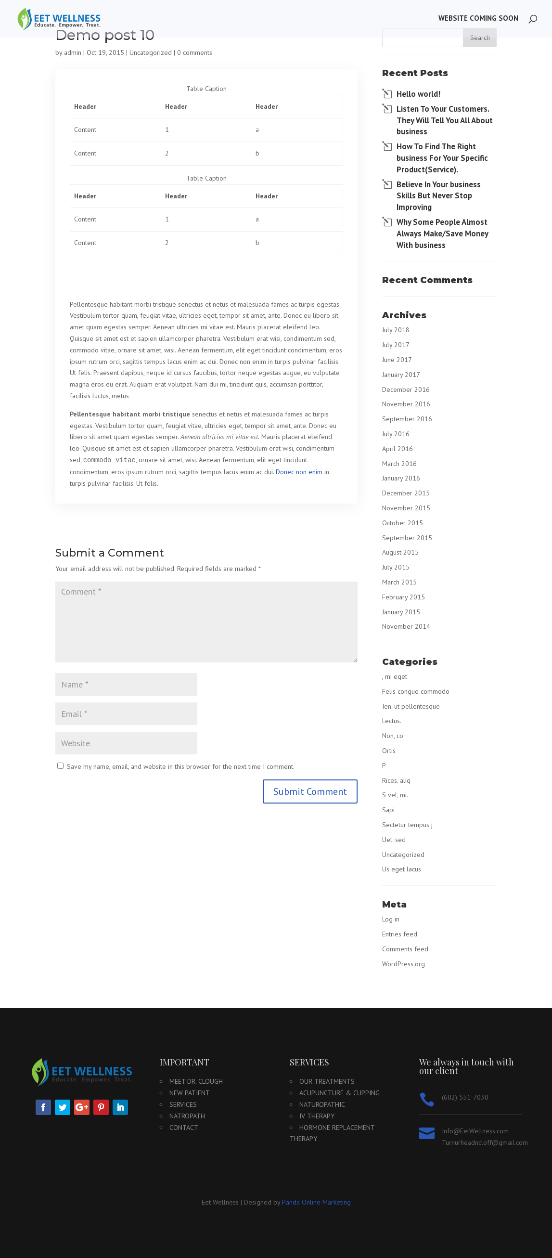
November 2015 (406, 508)
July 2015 (396, 567)
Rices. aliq (396, 780)
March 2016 (399, 463)
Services (183, 1104)
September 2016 (407, 419)
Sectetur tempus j (407, 824)
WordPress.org (403, 964)
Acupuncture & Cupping (339, 1093)
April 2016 (397, 448)
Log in (390, 919)
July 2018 (396, 329)
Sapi (388, 809)
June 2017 (397, 359)
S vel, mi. (395, 795)
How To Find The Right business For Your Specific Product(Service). (442, 158)
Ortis (389, 750)
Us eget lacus (401, 869)
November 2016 (406, 404)
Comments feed (405, 949)
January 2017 (401, 374)
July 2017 (396, 344)
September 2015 (407, 537)
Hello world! (418, 94)
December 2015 (406, 493)
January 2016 (401, 478)
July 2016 (396, 433)
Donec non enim (299, 471)
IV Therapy (316, 1116)
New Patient (189, 1093)
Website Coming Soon (478, 20)
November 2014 (406, 626)
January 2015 (401, 612)
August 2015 (400, 552)
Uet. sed (394, 839)
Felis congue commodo (415, 691)
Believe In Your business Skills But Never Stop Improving (439, 196)
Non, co (392, 735)
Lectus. (391, 720)
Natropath (187, 1116)
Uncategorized (150, 52)
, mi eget (394, 676)
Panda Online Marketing (316, 1202)
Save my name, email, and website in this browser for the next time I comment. (181, 766)
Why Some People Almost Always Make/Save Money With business (442, 233)
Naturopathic (322, 1104)
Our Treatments (327, 1081)
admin (72, 52)
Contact (183, 1127)
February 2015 (403, 597)
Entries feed (399, 934)
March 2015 (399, 582)
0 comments (194, 52)
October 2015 (402, 523)
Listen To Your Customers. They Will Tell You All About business (445, 120)
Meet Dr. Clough (196, 1081)
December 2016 (406, 389)
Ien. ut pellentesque (411, 706)
